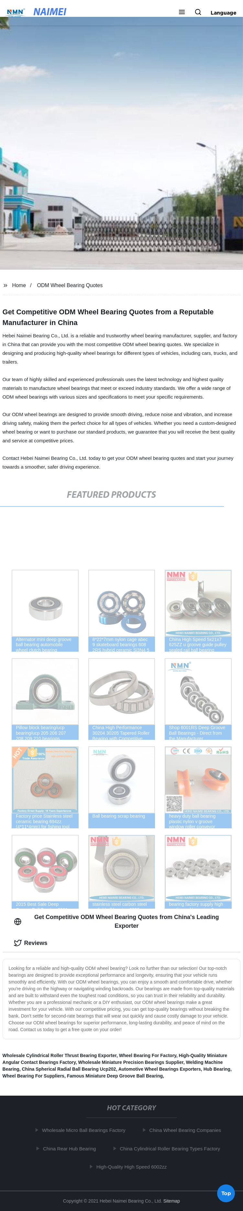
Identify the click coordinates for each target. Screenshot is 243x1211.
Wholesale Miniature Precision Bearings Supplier (130, 1062)
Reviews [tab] (31, 943)
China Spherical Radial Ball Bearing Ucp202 (69, 1069)
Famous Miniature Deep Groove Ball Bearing (115, 1075)
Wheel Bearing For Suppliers (33, 1075)
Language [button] (224, 13)
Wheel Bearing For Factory (147, 1055)
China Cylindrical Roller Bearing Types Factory (171, 1148)
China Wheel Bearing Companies (187, 1130)
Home (19, 285)
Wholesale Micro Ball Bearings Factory (85, 1130)
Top (226, 1194)
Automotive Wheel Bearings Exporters (159, 1069)
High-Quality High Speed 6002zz (133, 1167)
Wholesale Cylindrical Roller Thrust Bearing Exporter (59, 1055)
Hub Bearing (217, 1069)
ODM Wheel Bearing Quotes (70, 285)
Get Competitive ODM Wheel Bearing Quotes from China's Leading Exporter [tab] (116, 921)
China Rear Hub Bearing (70, 1148)
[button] (181, 12)
